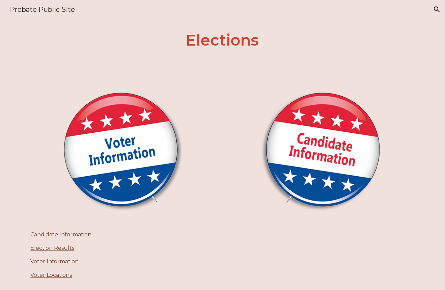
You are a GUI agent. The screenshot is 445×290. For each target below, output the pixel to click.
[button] (437, 9)
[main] (222, 40)
